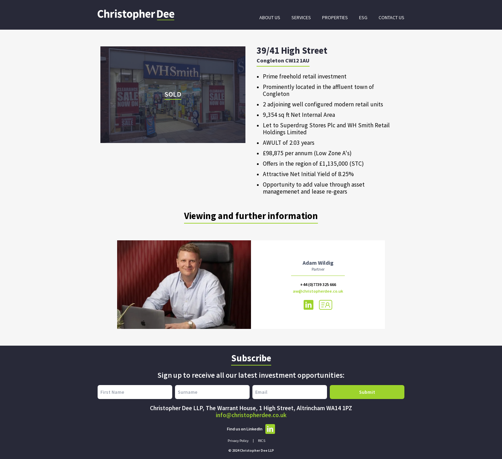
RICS (261, 440)
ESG (363, 17)
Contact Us (391, 17)
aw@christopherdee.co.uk (318, 291)
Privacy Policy (238, 440)
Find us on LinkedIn (251, 429)
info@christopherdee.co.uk (251, 415)
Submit (367, 392)
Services (301, 17)
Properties (335, 17)
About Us (269, 17)
